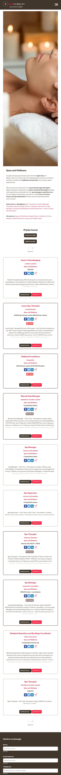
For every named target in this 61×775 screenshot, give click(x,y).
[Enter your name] (30, 749)
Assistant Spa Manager (21, 208)
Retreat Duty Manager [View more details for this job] (30, 396)
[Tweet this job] (29, 273)
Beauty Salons (34, 216)
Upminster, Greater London (30, 399)
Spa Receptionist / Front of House (41, 208)
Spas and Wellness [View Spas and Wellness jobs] (30, 266)
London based (30, 309)
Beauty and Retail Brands (15, 218)
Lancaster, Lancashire (30, 586)
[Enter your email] (30, 760)
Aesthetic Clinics (45, 216)
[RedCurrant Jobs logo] (13, 4)
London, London (30, 264)
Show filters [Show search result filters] (30, 235)
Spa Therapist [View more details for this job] (30, 534)
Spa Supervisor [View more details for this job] (30, 493)
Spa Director (42, 206)
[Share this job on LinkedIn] (32, 273)
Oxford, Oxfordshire (30, 451)
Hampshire (30, 360)
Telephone (7, 767)
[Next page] (32, 248)
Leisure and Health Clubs (33, 218)
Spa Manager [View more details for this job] (30, 447)
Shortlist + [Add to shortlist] (37, 294)
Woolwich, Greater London (30, 685)
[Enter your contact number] (30, 771)
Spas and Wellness (21, 216)
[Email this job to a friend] (35, 273)
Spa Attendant (11, 211)
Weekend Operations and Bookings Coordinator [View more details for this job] (30, 633)
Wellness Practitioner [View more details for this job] (30, 357)
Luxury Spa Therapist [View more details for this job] (30, 306)
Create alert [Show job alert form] (30, 241)
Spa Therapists (30, 204)
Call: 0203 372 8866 (15, 7)
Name (5, 745)
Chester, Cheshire (30, 538)
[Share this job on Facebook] (25, 273)
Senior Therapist (31, 206)
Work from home (30, 637)
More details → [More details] (25, 294)
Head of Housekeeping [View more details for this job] (30, 260)
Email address (8, 756)
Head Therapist (19, 206)
